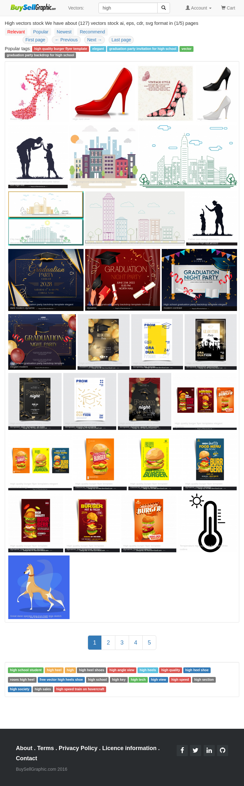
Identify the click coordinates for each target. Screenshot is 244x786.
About (24, 748)
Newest (64, 31)
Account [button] (199, 7)
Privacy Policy (78, 748)
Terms (45, 748)
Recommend (92, 31)
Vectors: (76, 7)
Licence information (129, 748)
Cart (228, 7)
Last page (121, 39)
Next (94, 39)
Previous (66, 39)
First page (35, 39)
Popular (40, 31)
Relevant (16, 31)
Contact (26, 758)
